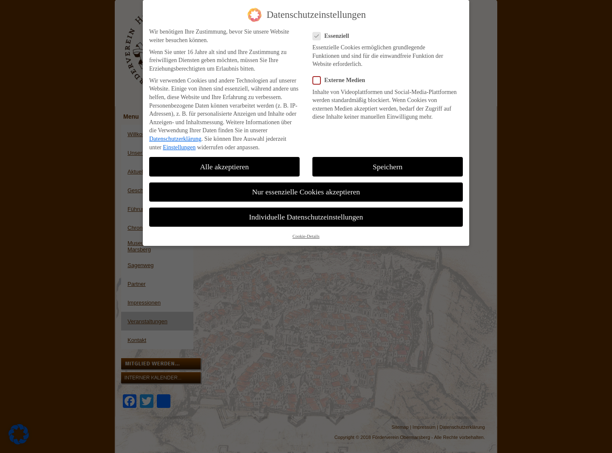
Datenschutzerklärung (175, 136)
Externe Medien (342, 78)
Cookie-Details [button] (306, 233)
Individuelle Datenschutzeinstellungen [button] (306, 214)
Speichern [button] (387, 164)
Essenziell (334, 33)
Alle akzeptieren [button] (224, 164)
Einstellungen (179, 145)
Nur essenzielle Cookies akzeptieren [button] (306, 189)
